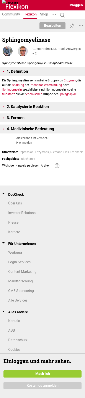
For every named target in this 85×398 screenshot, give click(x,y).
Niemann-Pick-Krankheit (66, 152)
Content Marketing (22, 272)
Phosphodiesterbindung (46, 85)
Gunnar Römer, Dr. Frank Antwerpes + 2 (57, 51)
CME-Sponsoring (21, 291)
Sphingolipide (68, 94)
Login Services (19, 262)
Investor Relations (22, 213)
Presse (13, 222)
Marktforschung (20, 281)
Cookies (14, 349)
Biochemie (28, 158)
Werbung (15, 252)
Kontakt (14, 321)
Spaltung (18, 85)
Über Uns (15, 203)
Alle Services (18, 300)
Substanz (8, 94)
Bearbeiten (52, 26)
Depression (26, 152)
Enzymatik (42, 152)
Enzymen (70, 80)
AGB (11, 330)
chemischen (34, 94)
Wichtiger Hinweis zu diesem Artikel (25, 165)
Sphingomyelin (12, 89)
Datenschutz (18, 340)
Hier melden (24, 142)
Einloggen (75, 5)
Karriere (14, 232)
